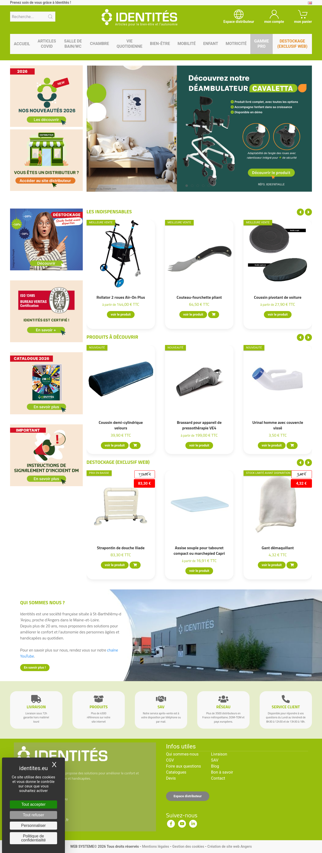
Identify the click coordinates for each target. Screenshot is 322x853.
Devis (171, 778)
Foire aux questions (183, 766)
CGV (170, 760)
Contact (218, 778)
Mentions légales (155, 846)
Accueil (22, 43)
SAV (214, 760)
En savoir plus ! (35, 667)
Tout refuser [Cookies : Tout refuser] (33, 815)
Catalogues (176, 772)
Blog (215, 766)
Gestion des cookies (188, 846)
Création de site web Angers (229, 846)
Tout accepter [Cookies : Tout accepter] (33, 804)
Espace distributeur (188, 796)
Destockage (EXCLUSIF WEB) (118, 462)
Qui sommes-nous (182, 754)
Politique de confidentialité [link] (33, 838)
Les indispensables (109, 211)
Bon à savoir (222, 772)
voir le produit (121, 314)
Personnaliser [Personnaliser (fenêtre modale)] (33, 825)
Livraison (219, 754)
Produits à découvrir (112, 336)
